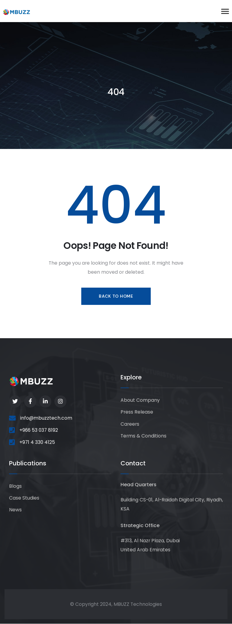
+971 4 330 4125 (37, 442)
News (15, 510)
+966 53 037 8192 (38, 430)
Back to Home (116, 296)
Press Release (137, 412)
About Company (140, 400)
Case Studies (24, 498)
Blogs (15, 486)
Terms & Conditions (143, 436)
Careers (130, 424)
